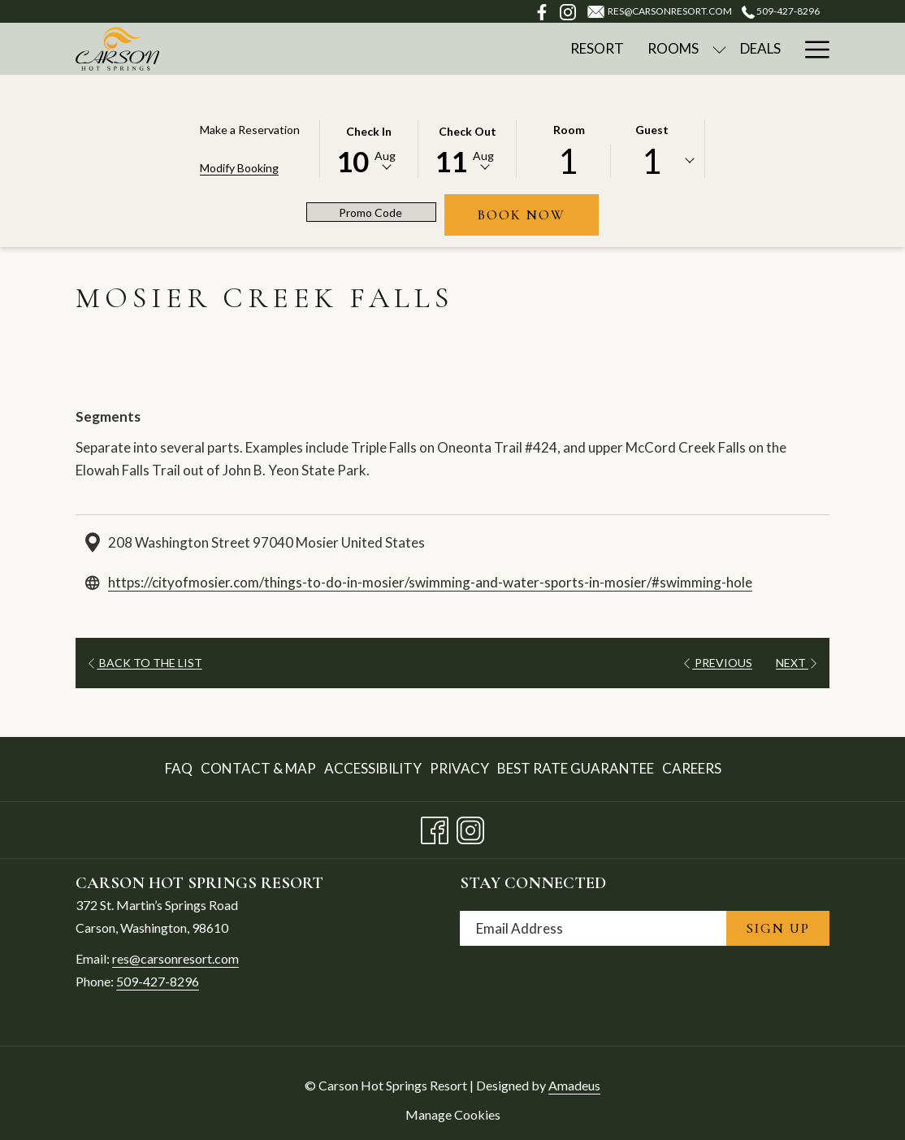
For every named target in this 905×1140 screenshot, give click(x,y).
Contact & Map (258, 768)
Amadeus (574, 1085)
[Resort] (406, 49)
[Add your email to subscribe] (593, 928)
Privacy (459, 768)
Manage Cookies (452, 1114)
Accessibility (373, 768)
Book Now (538, 214)
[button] (368, 148)
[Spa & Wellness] (668, 49)
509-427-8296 (157, 981)
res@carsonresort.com (175, 958)
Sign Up (778, 928)
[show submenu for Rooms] (529, 49)
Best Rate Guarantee (575, 768)
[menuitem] (181, 769)
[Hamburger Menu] (811, 49)
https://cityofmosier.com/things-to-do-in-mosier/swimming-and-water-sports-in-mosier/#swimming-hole (430, 582)
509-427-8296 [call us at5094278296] (781, 11)
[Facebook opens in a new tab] (434, 826)
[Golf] (763, 49)
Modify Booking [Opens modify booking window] (239, 168)
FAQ (179, 768)
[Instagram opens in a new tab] (470, 826)
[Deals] (570, 49)
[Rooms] (483, 49)
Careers (691, 768)
